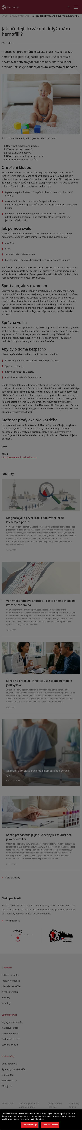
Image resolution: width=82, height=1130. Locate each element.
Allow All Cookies (50, 1124)
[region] (41, 1119)
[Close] (77, 1114)
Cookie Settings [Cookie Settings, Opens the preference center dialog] (30, 1124)
